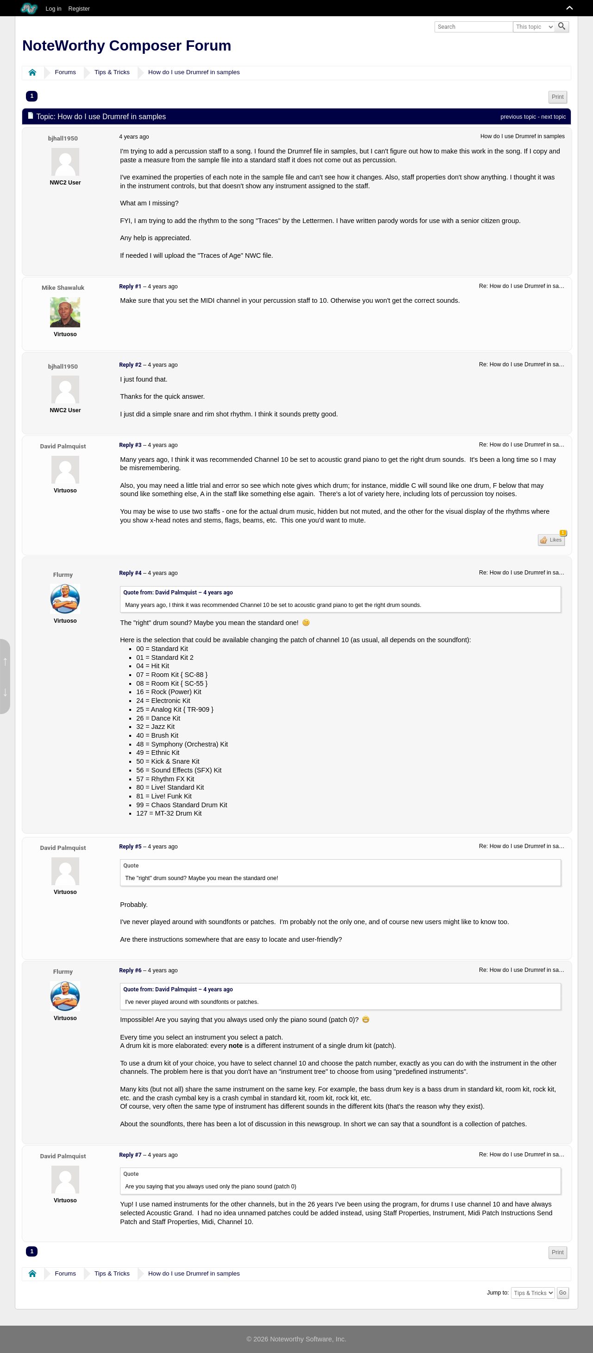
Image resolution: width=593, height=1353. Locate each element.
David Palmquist (63, 446)
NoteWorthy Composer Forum (126, 45)
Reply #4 (130, 573)
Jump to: (498, 1292)
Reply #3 (130, 445)
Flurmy (63, 574)
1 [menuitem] (31, 96)
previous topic (518, 117)
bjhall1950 (63, 138)
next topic (553, 117)
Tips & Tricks (112, 72)
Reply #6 (130, 970)
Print (558, 97)
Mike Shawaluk (63, 287)
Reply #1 (130, 286)
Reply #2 (130, 365)
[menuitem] (558, 97)
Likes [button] (557, 538)
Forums (65, 72)
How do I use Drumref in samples (194, 72)
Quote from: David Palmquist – (178, 592)
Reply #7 (130, 1155)
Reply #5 (130, 846)
